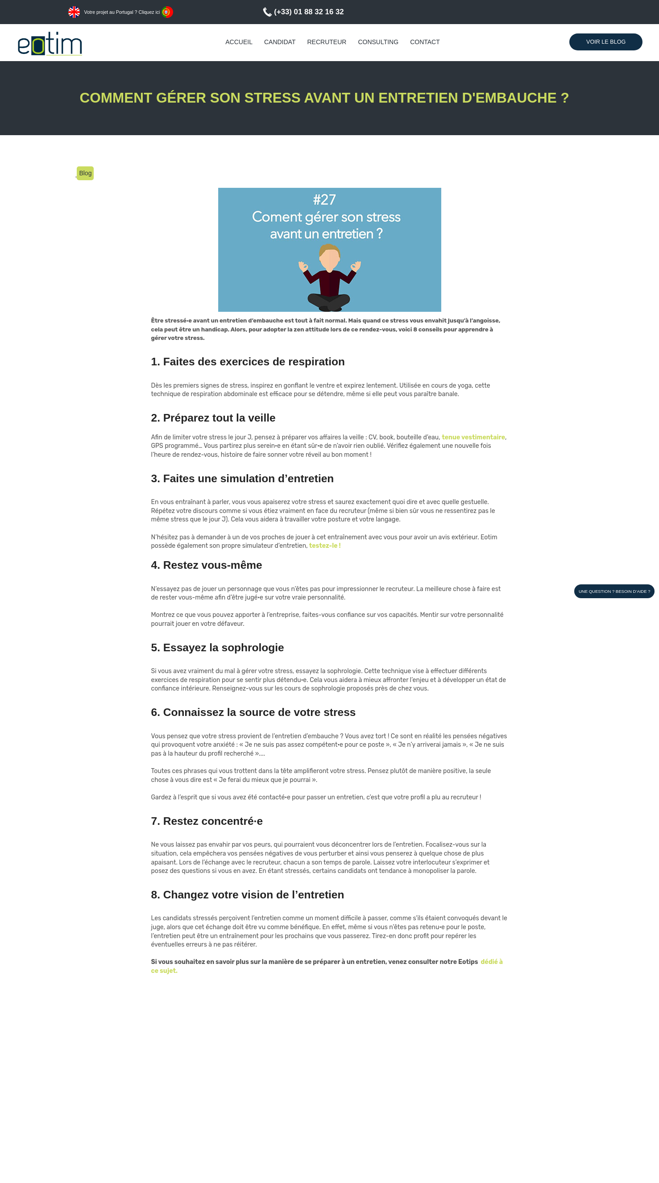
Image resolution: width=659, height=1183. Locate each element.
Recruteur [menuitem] (326, 42)
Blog (85, 173)
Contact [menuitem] (425, 42)
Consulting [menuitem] (378, 42)
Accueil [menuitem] (239, 42)
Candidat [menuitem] (280, 42)
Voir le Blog (606, 42)
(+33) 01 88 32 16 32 (309, 12)
